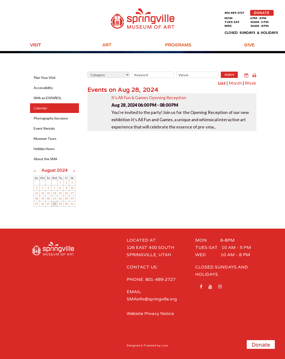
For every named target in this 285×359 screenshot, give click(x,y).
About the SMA (46, 159)
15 (60, 193)
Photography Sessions (51, 118)
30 (66, 203)
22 (60, 198)
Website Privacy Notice (151, 313)
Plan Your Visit (45, 77)
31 (72, 203)
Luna (164, 345)
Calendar (40, 108)
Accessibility (43, 88)
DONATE (262, 13)
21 (54, 198)
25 (36, 203)
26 (42, 203)
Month (235, 82)
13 (48, 193)
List (222, 82)
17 (72, 193)
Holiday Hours (44, 149)
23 (66, 198)
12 (42, 193)
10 (72, 187)
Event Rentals (44, 128)
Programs (178, 45)
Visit (35, 45)
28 (54, 203)
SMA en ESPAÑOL (48, 98)
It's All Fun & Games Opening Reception (149, 97)
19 (42, 198)
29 (60, 203)
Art (107, 45)
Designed (133, 345)
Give (249, 45)
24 (72, 198)
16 (66, 193)
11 (36, 193)
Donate (261, 345)
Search (229, 75)
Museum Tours (45, 138)
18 (36, 198)
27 (48, 203)
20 (48, 198)
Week (250, 82)
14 (54, 193)
